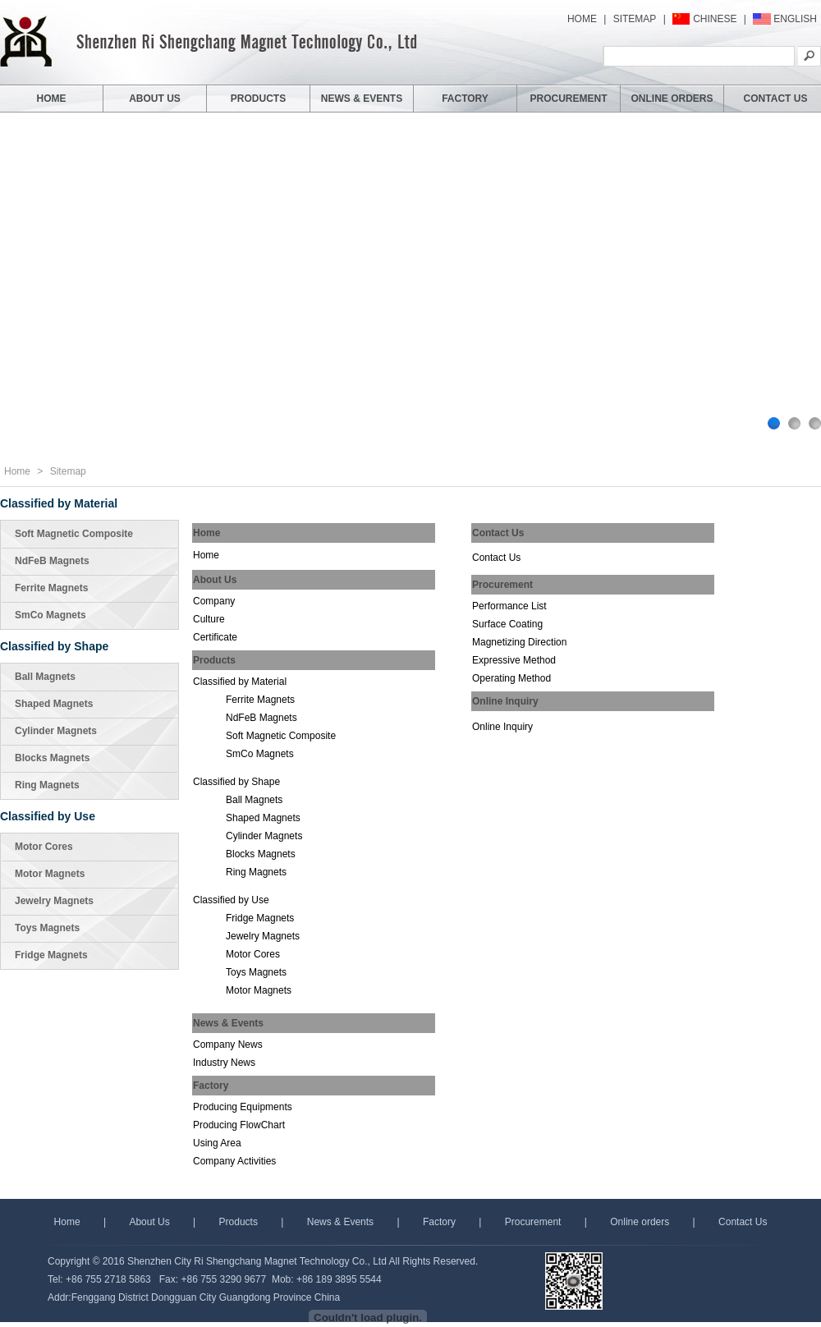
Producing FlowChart (239, 1125)
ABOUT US (155, 98)
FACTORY (465, 98)
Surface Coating (507, 624)
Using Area (217, 1143)
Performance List (509, 606)
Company (214, 601)
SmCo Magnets (50, 615)
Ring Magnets (47, 785)
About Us (149, 1222)
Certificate (215, 637)
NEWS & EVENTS (361, 98)
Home (17, 471)
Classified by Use (47, 816)
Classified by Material (58, 503)
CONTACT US (776, 98)
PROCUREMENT (568, 98)
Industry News (224, 1062)
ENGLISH (795, 19)
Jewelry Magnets (54, 901)
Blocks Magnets (52, 758)
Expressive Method (514, 660)
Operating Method (511, 678)
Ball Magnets (45, 676)
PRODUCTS (258, 98)
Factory (439, 1222)
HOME (582, 19)
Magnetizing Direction (519, 642)
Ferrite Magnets (51, 588)
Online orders (639, 1222)
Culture (209, 619)
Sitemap (68, 471)
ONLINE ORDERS (672, 98)
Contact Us (496, 557)
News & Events (340, 1222)
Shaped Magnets (54, 703)
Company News (228, 1044)
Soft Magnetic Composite (74, 534)
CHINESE (714, 19)
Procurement (533, 1222)
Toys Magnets (47, 928)
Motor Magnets (50, 873)
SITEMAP (635, 19)
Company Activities (234, 1161)
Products (240, 1222)
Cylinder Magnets (56, 731)
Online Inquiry (502, 726)
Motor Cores (44, 846)
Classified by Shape (54, 646)
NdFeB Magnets (52, 561)
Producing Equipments (242, 1107)
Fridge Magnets (51, 955)
